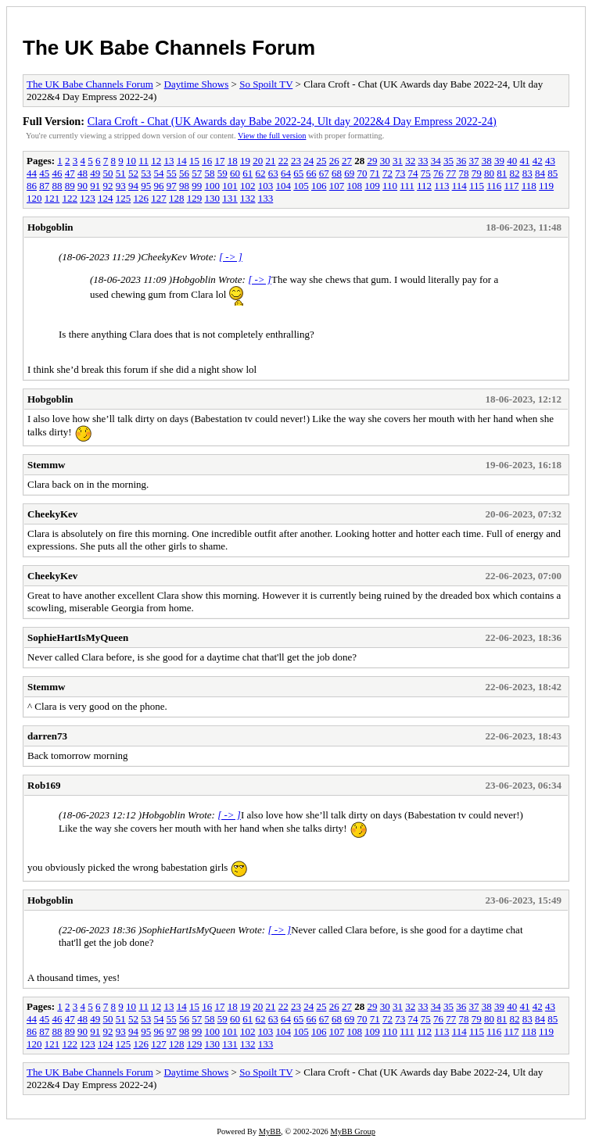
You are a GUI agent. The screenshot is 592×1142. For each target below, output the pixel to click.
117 (511, 186)
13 (168, 160)
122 (70, 198)
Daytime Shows (196, 84)
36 (461, 160)
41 (524, 160)
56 (184, 173)
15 (194, 160)
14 (182, 160)
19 (245, 160)
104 (284, 186)
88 (57, 186)
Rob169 (44, 785)
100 (213, 186)
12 (156, 160)
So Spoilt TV (265, 84)
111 (407, 186)
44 (32, 173)
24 (308, 160)
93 (121, 186)
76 (438, 173)
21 (270, 160)
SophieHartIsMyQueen (77, 637)
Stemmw (46, 465)
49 (95, 173)
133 (266, 198)
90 (82, 186)
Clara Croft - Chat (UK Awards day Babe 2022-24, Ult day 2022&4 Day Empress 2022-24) (292, 121)
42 (538, 160)
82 (515, 173)
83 (527, 173)
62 (261, 173)
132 (248, 198)
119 (546, 186)
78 (464, 173)
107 (337, 186)
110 (389, 186)
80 (489, 173)
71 (375, 173)
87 (44, 186)
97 (172, 186)
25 (321, 160)
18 (233, 160)
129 (195, 198)
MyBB (270, 1131)
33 (423, 160)
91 (95, 186)
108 (355, 186)
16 (207, 160)
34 (436, 160)
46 (57, 173)
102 (248, 186)
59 (222, 173)
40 (512, 160)
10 (131, 160)
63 (273, 173)
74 (413, 173)
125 (123, 198)
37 (473, 160)
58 (210, 173)
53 (146, 173)
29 (372, 160)
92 (108, 186)
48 (82, 173)
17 (219, 160)
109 (372, 186)
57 (197, 173)
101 (230, 186)
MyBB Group (352, 1131)
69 (349, 173)
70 (362, 173)
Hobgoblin (50, 227)
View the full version (272, 135)
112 (424, 186)
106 (319, 186)
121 (52, 198)
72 (387, 173)
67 (324, 173)
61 (247, 173)
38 (487, 160)
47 (70, 173)
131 (230, 198)
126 (141, 198)
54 (159, 173)
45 (44, 173)
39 (499, 160)
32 (410, 160)
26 (334, 160)
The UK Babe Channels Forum (169, 47)
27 (347, 160)
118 (529, 186)
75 (426, 173)
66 (312, 173)
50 (108, 173)
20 (258, 160)
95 (146, 186)
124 (105, 198)
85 (552, 173)
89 (70, 186)
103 (266, 186)
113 (441, 186)
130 (213, 198)
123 (87, 198)
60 (235, 173)
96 (159, 186)
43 (550, 160)
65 (298, 173)
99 (197, 186)
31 (398, 160)
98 (184, 186)
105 (301, 186)
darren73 (47, 736)
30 (385, 160)
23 (296, 160)
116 (493, 186)
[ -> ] (230, 257)
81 (502, 173)
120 (34, 198)
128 (177, 198)
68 (337, 173)
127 (159, 198)
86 (32, 186)
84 (540, 173)
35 (448, 160)
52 (133, 173)
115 (476, 186)
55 (172, 173)
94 (133, 186)
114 (459, 186)
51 (121, 173)
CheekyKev (52, 514)
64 (286, 173)
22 (283, 160)
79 (477, 173)
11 (143, 160)
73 (400, 173)
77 (451, 173)
